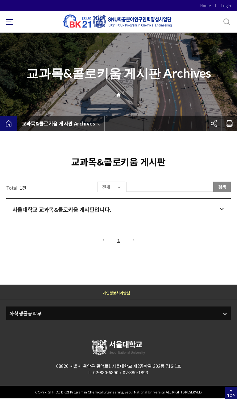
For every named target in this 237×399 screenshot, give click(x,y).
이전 (103, 240)
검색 (222, 187)
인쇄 (229, 123)
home (8, 123)
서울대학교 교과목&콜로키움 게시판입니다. (61, 210)
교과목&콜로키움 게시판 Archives (58, 123)
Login (226, 5)
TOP (231, 395)
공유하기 (214, 123)
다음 (134, 240)
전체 (88, 187)
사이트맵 (9, 22)
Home (205, 5)
